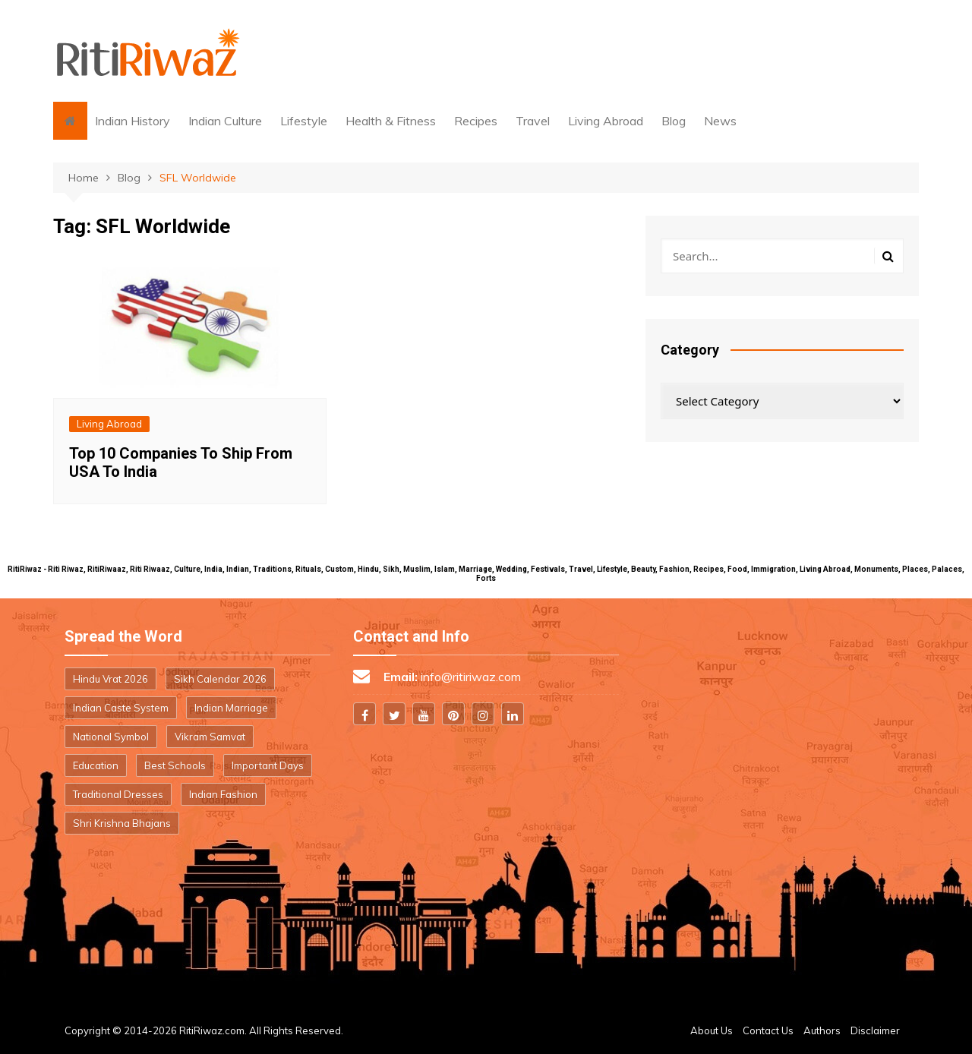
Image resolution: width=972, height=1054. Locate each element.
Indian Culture (225, 120)
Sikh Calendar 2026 (220, 679)
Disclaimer (875, 1030)
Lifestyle (303, 120)
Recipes (475, 120)
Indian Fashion (223, 794)
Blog (673, 120)
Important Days (268, 765)
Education (95, 765)
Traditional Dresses (118, 794)
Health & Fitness (391, 120)
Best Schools (175, 765)
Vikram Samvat (210, 737)
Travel (533, 120)
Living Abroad (605, 120)
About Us (711, 1030)
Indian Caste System (121, 708)
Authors (822, 1030)
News (720, 120)
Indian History (132, 120)
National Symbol (111, 737)
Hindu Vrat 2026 (110, 679)
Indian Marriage (231, 708)
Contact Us (768, 1030)
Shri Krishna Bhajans (122, 823)
